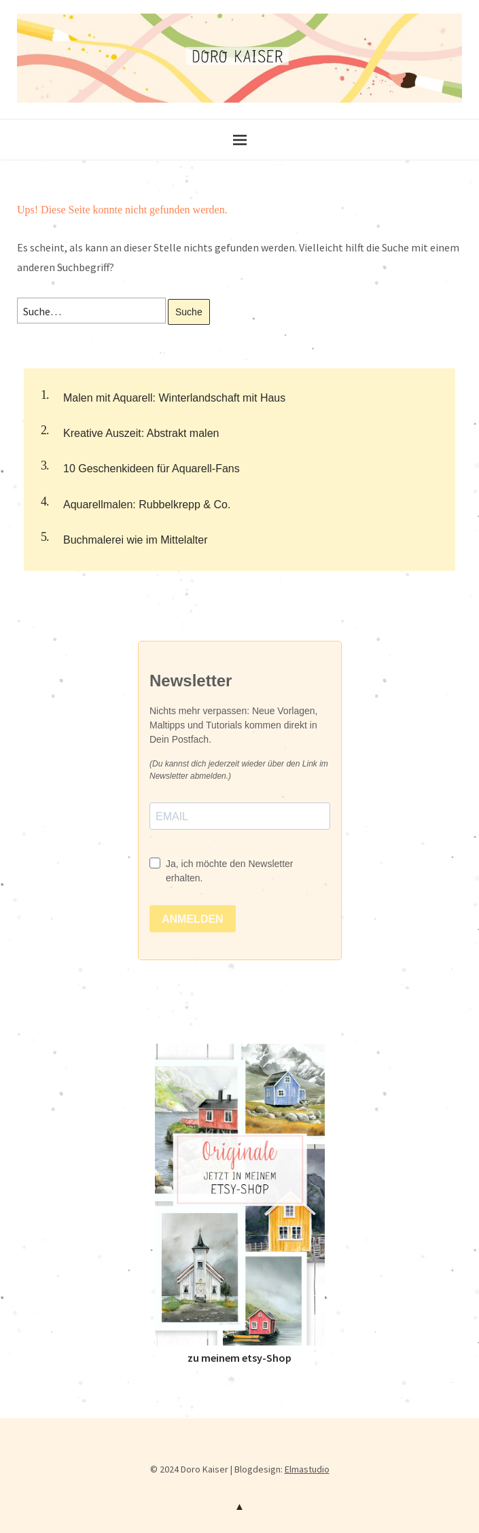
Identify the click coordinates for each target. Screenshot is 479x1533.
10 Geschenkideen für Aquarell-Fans (151, 468)
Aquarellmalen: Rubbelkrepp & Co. (146, 504)
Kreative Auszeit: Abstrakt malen (141, 433)
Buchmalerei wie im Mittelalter (135, 540)
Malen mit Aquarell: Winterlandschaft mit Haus (174, 398)
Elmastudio (307, 1469)
